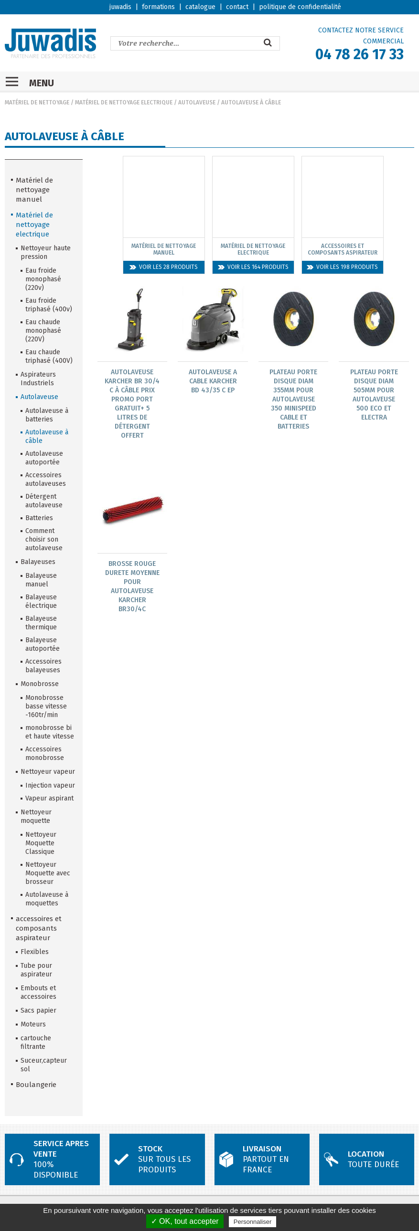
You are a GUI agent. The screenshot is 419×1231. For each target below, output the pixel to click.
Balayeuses (38, 562)
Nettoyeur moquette (36, 816)
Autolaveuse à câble (251, 102)
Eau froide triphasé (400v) (48, 305)
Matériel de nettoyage (37, 102)
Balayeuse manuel (41, 580)
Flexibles (35, 952)
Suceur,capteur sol (44, 1065)
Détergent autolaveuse (44, 500)
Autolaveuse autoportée (44, 458)
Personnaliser (253, 1221)
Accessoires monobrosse (44, 753)
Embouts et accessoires (38, 992)
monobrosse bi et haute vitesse (49, 732)
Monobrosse (40, 684)
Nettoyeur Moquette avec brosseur (47, 873)
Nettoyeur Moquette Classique (40, 843)
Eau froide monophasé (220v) (43, 279)
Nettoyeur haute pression (46, 252)
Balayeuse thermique (41, 623)
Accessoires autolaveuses (45, 479)
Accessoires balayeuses (43, 665)
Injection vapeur (50, 785)
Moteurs (33, 1024)
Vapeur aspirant (49, 798)
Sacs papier (38, 1010)
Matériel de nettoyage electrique (123, 102)
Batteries (39, 518)
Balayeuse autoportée (42, 644)
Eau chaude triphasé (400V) (49, 356)
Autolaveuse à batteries (46, 415)
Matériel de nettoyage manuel (34, 190)
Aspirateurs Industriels (38, 378)
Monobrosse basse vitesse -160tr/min (46, 706)
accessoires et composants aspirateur (39, 928)
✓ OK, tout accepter (185, 1221)
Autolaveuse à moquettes (46, 899)
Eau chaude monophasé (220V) (43, 330)
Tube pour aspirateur (36, 970)
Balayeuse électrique (41, 601)
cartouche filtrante (36, 1042)
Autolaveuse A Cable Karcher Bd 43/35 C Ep (213, 381)
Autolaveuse (196, 102)
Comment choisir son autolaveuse (44, 539)
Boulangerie (36, 1084)
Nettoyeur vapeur (48, 772)
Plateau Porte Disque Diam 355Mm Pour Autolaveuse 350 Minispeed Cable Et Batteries (293, 399)
